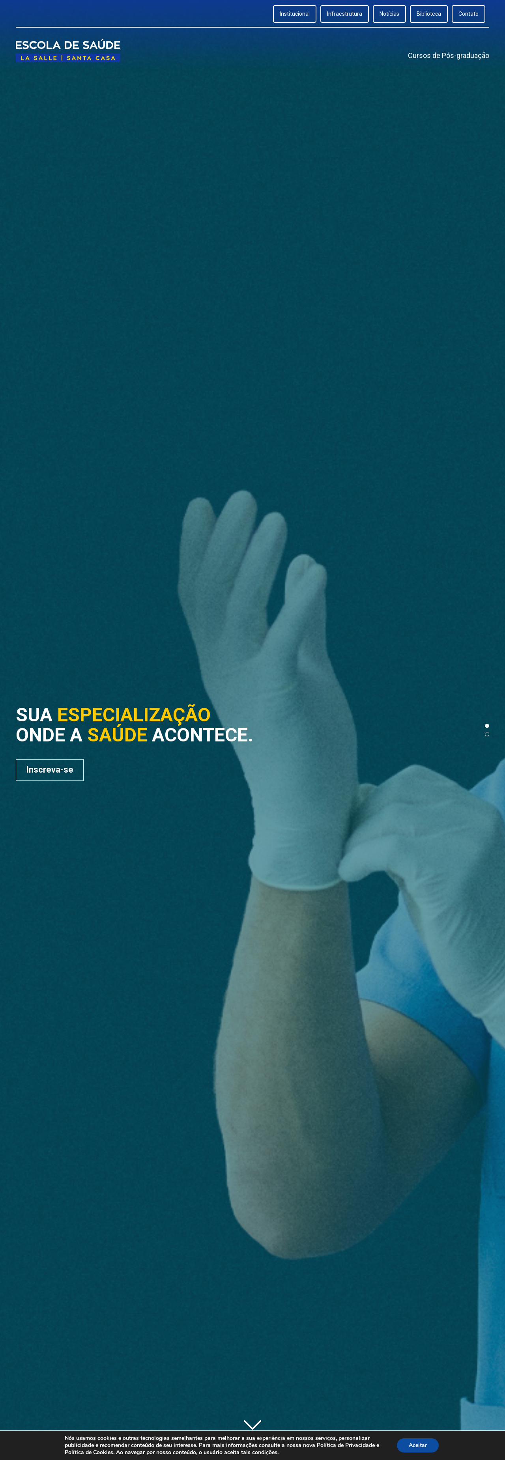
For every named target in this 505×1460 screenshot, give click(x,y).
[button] (487, 726)
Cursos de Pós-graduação (448, 55)
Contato (468, 14)
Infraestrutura (344, 14)
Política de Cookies (89, 1452)
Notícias (389, 14)
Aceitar (418, 1445)
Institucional (295, 14)
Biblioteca (429, 14)
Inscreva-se (49, 770)
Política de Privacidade (346, 1445)
